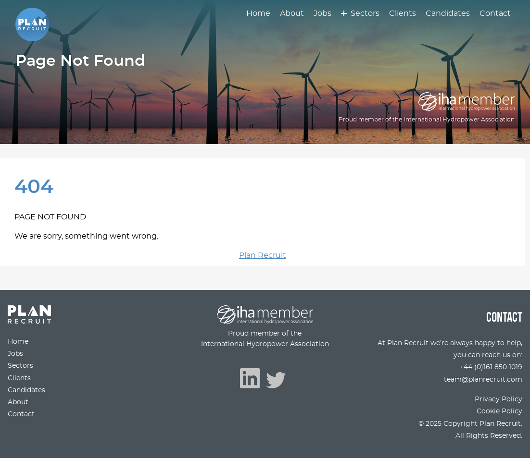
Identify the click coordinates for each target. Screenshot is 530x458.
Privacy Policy (498, 399)
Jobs (322, 13)
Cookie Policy (499, 411)
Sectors (365, 13)
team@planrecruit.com (483, 379)
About (292, 13)
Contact (495, 13)
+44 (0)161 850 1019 (491, 367)
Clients (402, 13)
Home (258, 13)
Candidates (448, 13)
